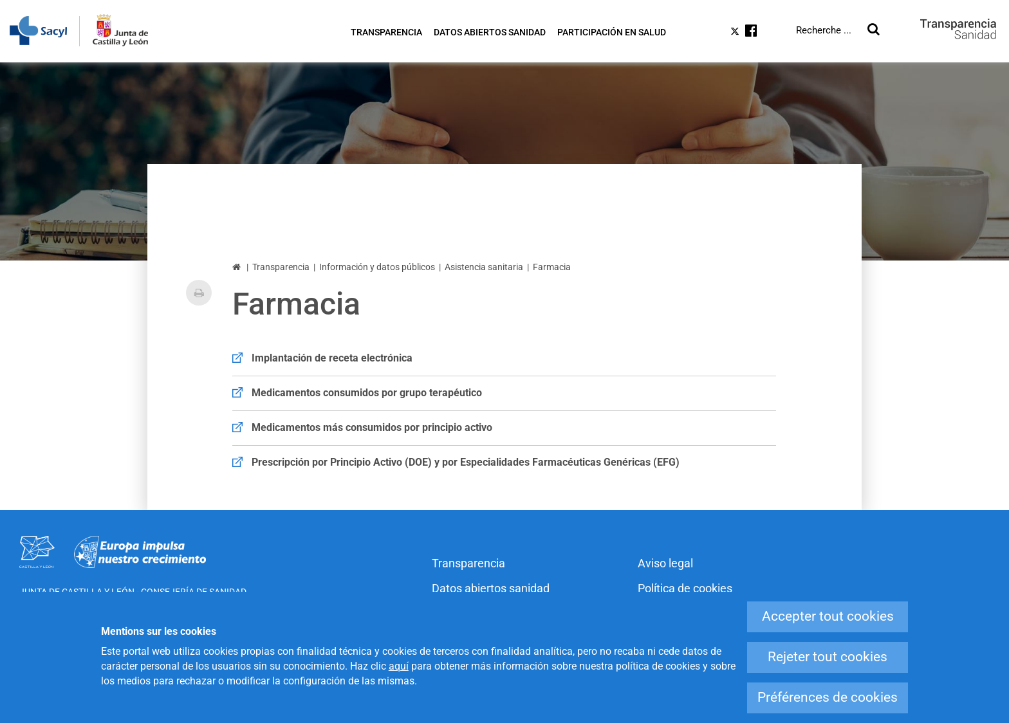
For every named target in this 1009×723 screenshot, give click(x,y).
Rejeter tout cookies (827, 656)
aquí (399, 666)
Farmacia (552, 267)
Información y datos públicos (377, 267)
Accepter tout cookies (828, 616)
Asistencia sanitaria (484, 267)
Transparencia (281, 267)
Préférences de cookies (827, 697)
